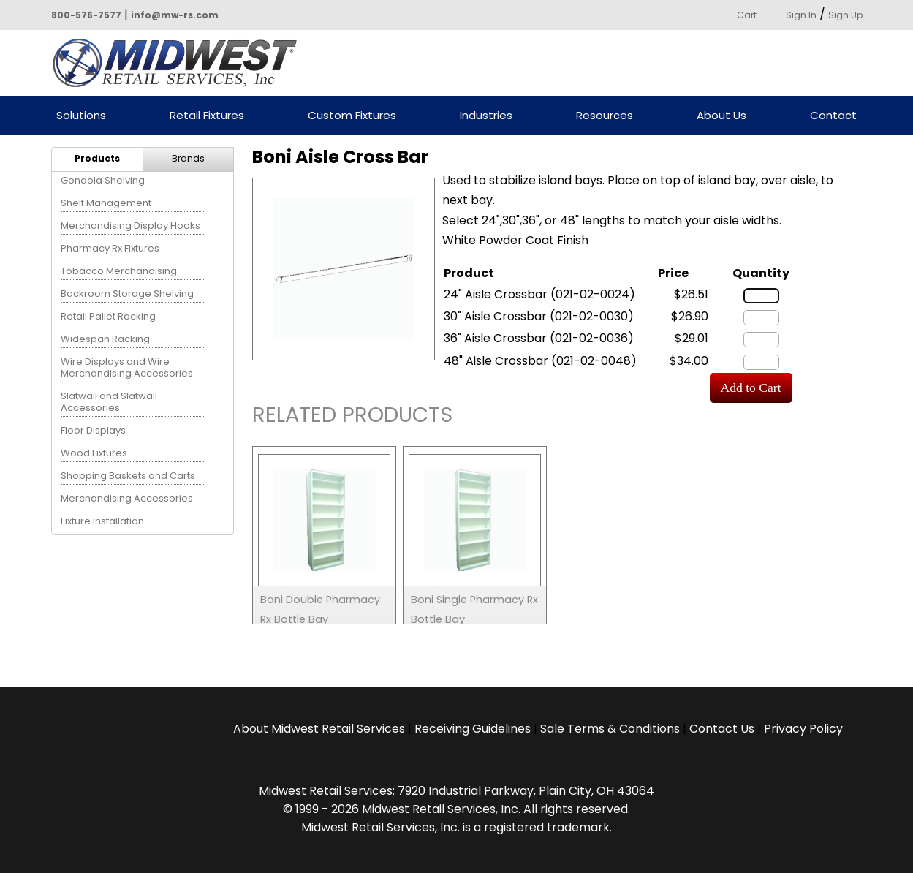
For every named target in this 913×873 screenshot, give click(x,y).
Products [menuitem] (97, 158)
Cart (747, 15)
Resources (604, 116)
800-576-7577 (86, 15)
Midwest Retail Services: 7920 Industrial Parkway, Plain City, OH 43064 (456, 790)
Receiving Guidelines (472, 728)
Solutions (81, 116)
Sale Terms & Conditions (610, 728)
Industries (486, 116)
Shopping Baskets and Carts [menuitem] (128, 476)
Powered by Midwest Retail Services (179, 62)
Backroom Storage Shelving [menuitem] (127, 294)
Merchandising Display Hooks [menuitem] (130, 226)
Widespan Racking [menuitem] (105, 339)
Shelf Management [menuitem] (106, 203)
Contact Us (721, 728)
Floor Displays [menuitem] (93, 430)
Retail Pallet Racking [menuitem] (108, 316)
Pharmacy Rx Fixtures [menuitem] (110, 248)
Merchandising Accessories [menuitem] (127, 498)
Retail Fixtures (207, 116)
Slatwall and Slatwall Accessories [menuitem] (109, 402)
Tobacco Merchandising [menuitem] (119, 271)
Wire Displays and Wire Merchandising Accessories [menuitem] (127, 367)
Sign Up (845, 15)
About (319, 728)
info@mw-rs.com (175, 15)
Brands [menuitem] (188, 158)
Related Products (352, 417)
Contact (833, 116)
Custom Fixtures (352, 116)
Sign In (801, 15)
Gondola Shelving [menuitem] (103, 180)
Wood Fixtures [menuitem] (94, 453)
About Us (721, 116)
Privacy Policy (803, 728)
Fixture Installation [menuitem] (102, 521)
